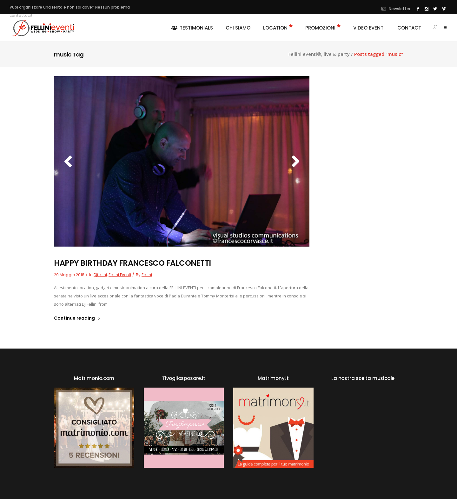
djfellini (100, 274)
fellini (147, 274)
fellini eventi (120, 274)
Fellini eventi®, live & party (319, 54)
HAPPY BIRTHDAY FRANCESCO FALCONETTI (132, 263)
